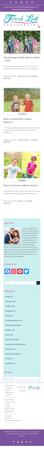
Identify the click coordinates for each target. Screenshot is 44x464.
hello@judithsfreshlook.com (22, 9)
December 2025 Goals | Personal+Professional (10, 418)
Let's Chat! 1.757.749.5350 (14, 7)
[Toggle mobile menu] (39, 27)
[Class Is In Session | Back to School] (22, 166)
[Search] (38, 283)
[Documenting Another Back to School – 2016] (22, 42)
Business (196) (10, 301)
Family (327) (10, 316)
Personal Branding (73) (13, 354)
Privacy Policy (22, 387)
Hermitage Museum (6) (13, 325)
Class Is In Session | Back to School (21, 185)
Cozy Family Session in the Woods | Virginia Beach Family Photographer (10, 405)
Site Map (22, 391)
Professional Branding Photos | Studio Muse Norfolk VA (9, 390)
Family (20, 76)
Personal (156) (10, 349)
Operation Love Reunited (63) (16, 344)
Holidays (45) (10, 330)
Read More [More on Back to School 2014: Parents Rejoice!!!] (7, 142)
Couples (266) (10, 306)
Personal (25, 76)
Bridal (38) (9, 297)
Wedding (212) (10, 363)
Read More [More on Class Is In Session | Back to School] (7, 203)
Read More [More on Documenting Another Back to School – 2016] (7, 78)
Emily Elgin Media (12, 434)
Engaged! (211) (11, 311)
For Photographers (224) (14, 320)
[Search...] (20, 283)
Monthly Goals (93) (12, 339)
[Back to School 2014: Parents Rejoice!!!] (22, 101)
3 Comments (34, 140)
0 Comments (33, 76)
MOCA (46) (9, 335)
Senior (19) (9, 359)
